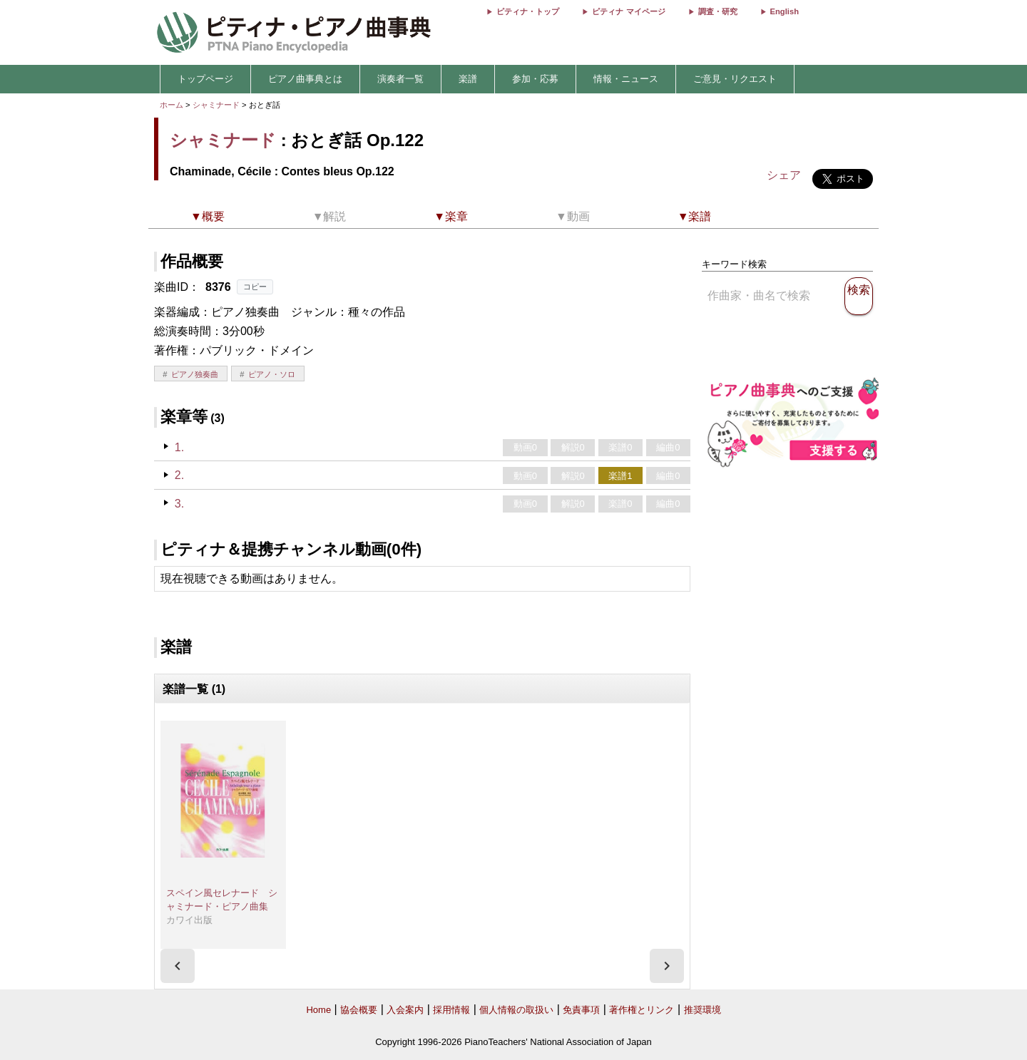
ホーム (171, 105)
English (784, 11)
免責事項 (581, 1009)
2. (179, 475)
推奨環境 (702, 1009)
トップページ (205, 78)
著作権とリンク (641, 1009)
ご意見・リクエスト (735, 78)
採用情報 (451, 1009)
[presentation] (177, 966)
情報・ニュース (625, 78)
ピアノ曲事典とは (305, 78)
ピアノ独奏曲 (194, 374)
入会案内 (405, 1009)
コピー (255, 286)
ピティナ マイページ (628, 11)
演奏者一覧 (400, 78)
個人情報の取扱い (516, 1009)
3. (179, 504)
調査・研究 (717, 11)
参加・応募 (535, 78)
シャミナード (216, 105)
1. (179, 447)
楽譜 (468, 78)
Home (318, 1009)
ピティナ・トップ (527, 11)
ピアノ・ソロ (271, 374)
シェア (784, 175)
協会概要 (358, 1009)
